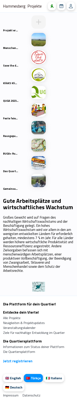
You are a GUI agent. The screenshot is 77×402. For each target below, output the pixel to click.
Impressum (11, 395)
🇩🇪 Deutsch (13, 387)
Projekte (35, 6)
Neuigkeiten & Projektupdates (24, 322)
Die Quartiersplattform (19, 351)
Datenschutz (31, 395)
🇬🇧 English (13, 378)
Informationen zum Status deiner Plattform (33, 346)
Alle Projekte (12, 317)
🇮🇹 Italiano (54, 378)
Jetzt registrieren (17, 361)
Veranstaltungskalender (19, 327)
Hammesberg (14, 6)
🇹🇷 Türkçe (33, 378)
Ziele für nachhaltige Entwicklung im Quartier (34, 332)
